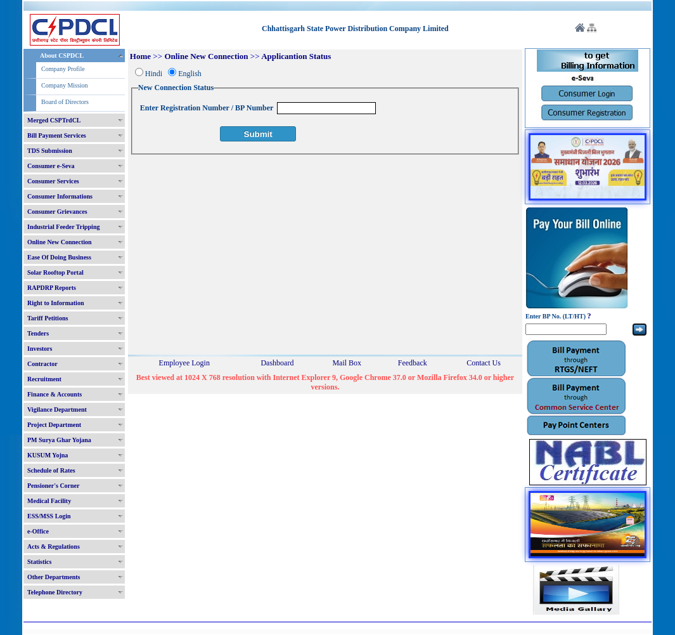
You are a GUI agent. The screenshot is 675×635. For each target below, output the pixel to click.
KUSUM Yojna (47, 455)
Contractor (42, 363)
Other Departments (53, 576)
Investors (39, 348)
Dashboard (276, 362)
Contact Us (483, 362)
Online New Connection (59, 242)
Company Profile (63, 68)
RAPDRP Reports (51, 287)
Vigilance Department (57, 409)
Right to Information (55, 302)
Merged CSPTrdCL (54, 120)
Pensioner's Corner (53, 485)
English (190, 73)
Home (140, 56)
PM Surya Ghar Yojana (59, 439)
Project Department (54, 424)
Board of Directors (65, 101)
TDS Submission (49, 150)
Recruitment (44, 379)
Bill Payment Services (56, 135)
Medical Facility (49, 500)
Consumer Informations (60, 196)
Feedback (412, 362)
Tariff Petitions (47, 318)
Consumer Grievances (57, 211)
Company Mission (64, 85)
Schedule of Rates (51, 470)
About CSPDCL (62, 55)
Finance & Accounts (54, 394)
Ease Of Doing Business (59, 257)
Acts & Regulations (53, 546)
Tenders (38, 333)
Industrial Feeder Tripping (63, 226)
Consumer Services (53, 181)
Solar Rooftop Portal (55, 272)
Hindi (153, 73)
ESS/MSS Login (49, 516)
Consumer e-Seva (51, 165)
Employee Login (184, 362)
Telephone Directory (54, 592)
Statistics (39, 561)
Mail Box (346, 362)
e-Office (38, 531)
